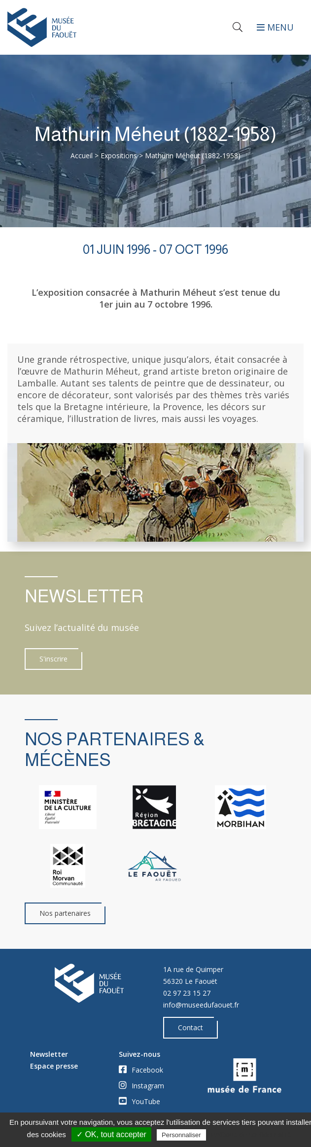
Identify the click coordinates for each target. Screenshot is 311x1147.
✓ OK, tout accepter (111, 1134)
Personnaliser (181, 1135)
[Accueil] (77, 27)
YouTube (139, 1101)
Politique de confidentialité (251, 1135)
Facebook (141, 1070)
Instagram (141, 1085)
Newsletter (49, 1054)
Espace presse (54, 1066)
